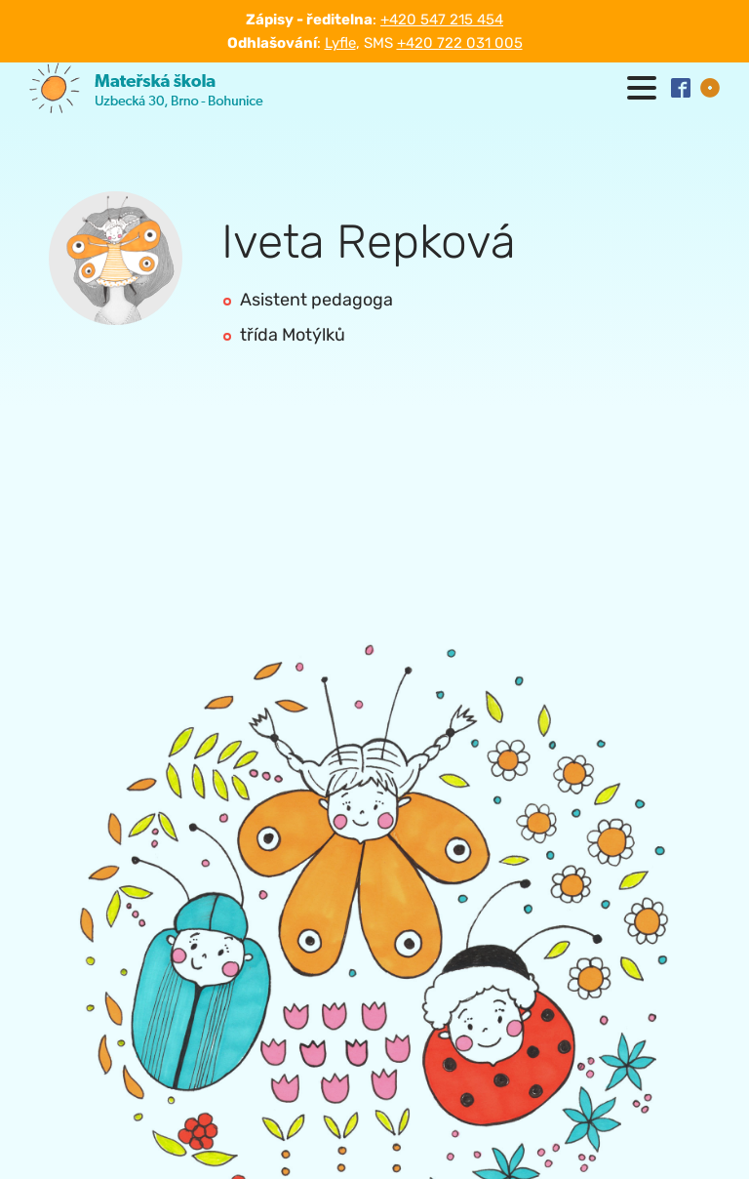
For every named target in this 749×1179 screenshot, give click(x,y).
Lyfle (340, 43)
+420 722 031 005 (460, 43)
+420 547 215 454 (441, 19)
